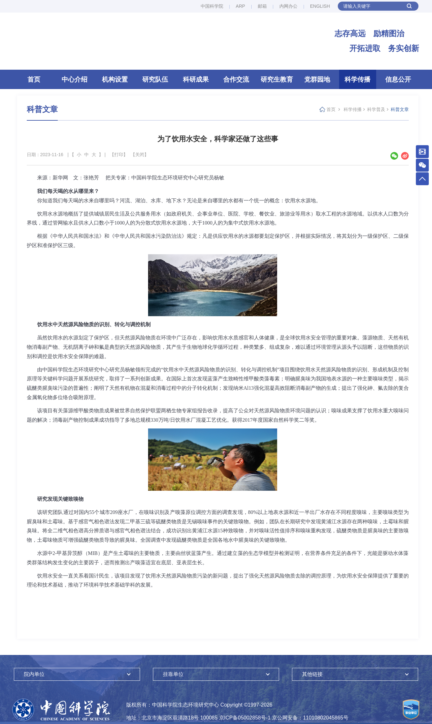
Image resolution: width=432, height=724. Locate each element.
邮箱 (262, 6)
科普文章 (400, 110)
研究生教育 (277, 80)
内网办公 (288, 6)
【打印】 (119, 155)
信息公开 (398, 80)
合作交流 (236, 80)
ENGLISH (320, 6)
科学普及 (376, 110)
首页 (33, 80)
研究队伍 (155, 80)
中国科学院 (212, 6)
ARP (240, 6)
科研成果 (196, 80)
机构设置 (115, 80)
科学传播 (357, 80)
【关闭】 (140, 155)
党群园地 (317, 80)
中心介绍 (74, 80)
